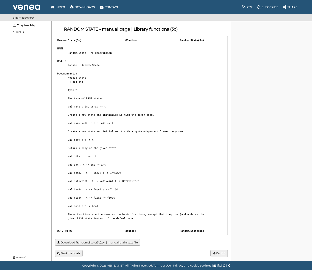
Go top (219, 253)
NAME (20, 31)
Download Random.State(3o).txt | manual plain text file (97, 242)
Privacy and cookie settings (192, 265)
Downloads (82, 7)
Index (58, 7)
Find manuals (68, 253)
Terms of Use (162, 265)
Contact (109, 7)
